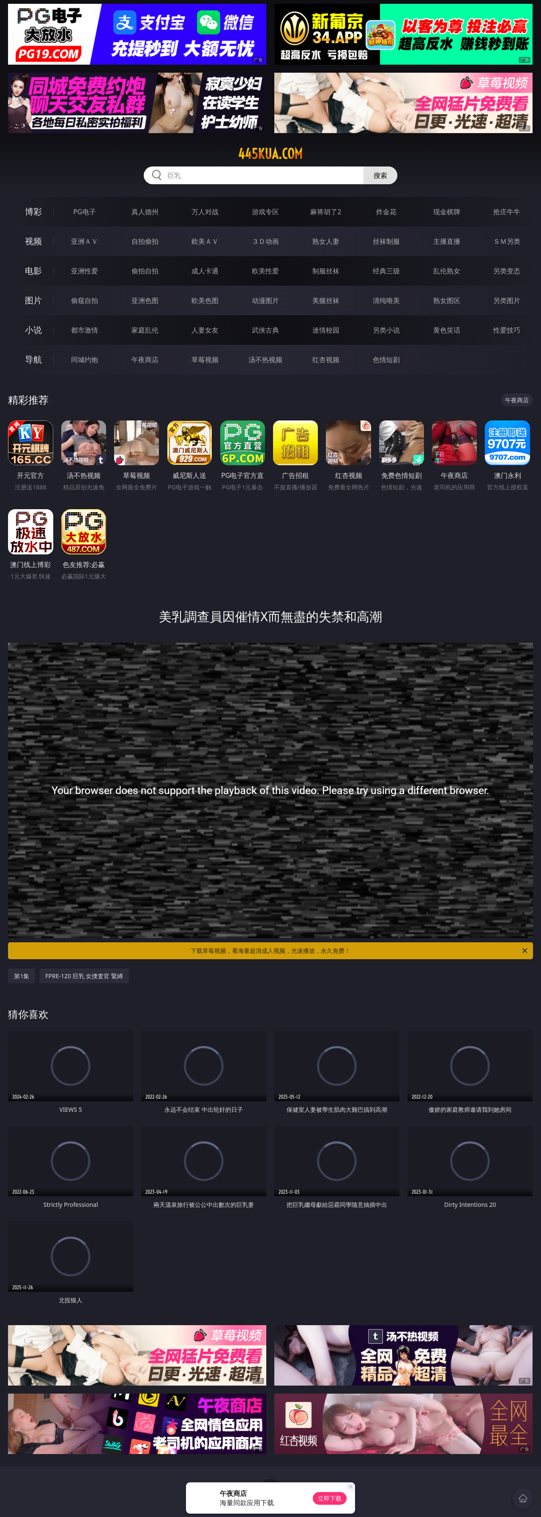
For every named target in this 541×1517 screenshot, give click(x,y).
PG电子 (84, 211)
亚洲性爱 (84, 271)
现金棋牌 (446, 211)
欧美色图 (205, 300)
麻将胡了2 (325, 211)
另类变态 (506, 271)
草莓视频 (205, 359)
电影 (33, 270)
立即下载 (330, 1498)
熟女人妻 (325, 241)
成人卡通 (205, 271)
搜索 (380, 175)
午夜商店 (144, 359)
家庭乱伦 (144, 330)
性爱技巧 (506, 330)
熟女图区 (446, 300)
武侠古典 (265, 330)
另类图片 (506, 300)
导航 (33, 359)
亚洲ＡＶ (84, 241)
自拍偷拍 (144, 241)
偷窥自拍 (84, 300)
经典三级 (386, 271)
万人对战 (205, 211)
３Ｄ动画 (265, 241)
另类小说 (386, 330)
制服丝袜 (325, 271)
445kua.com (270, 153)
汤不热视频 (265, 359)
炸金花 (386, 211)
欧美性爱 (265, 271)
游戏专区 (265, 211)
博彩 (33, 211)
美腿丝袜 (325, 300)
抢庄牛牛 (506, 211)
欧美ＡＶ (205, 241)
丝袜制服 (386, 241)
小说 (33, 330)
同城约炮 (84, 359)
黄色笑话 (446, 330)
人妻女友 (205, 330)
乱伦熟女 (446, 271)
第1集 (21, 976)
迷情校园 (325, 330)
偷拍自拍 (144, 271)
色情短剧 (386, 359)
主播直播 (446, 241)
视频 (33, 241)
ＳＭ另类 (506, 241)
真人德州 (144, 211)
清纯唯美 (386, 300)
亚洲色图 (144, 300)
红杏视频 (325, 359)
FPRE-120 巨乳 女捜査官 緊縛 (84, 976)
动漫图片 (265, 300)
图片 (33, 300)
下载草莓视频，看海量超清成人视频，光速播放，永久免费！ (360, 951)
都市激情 (84, 330)
